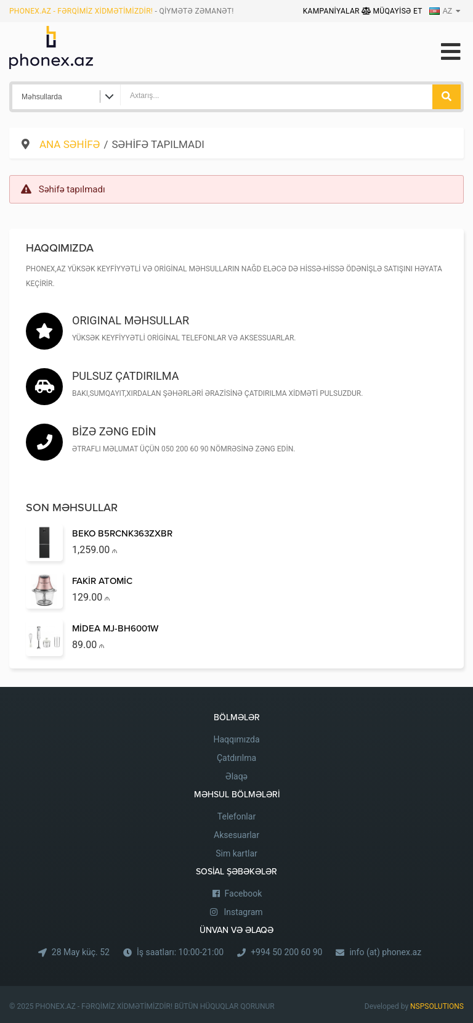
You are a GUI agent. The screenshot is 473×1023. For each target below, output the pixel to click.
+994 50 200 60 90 (286, 952)
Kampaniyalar (332, 11)
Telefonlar (236, 816)
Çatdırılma (236, 758)
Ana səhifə (69, 144)
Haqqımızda (236, 739)
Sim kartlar (236, 853)
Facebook (243, 893)
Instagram (243, 912)
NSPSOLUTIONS (437, 1006)
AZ (440, 11)
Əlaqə (236, 776)
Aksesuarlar (236, 835)
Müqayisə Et (392, 11)
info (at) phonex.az (385, 952)
